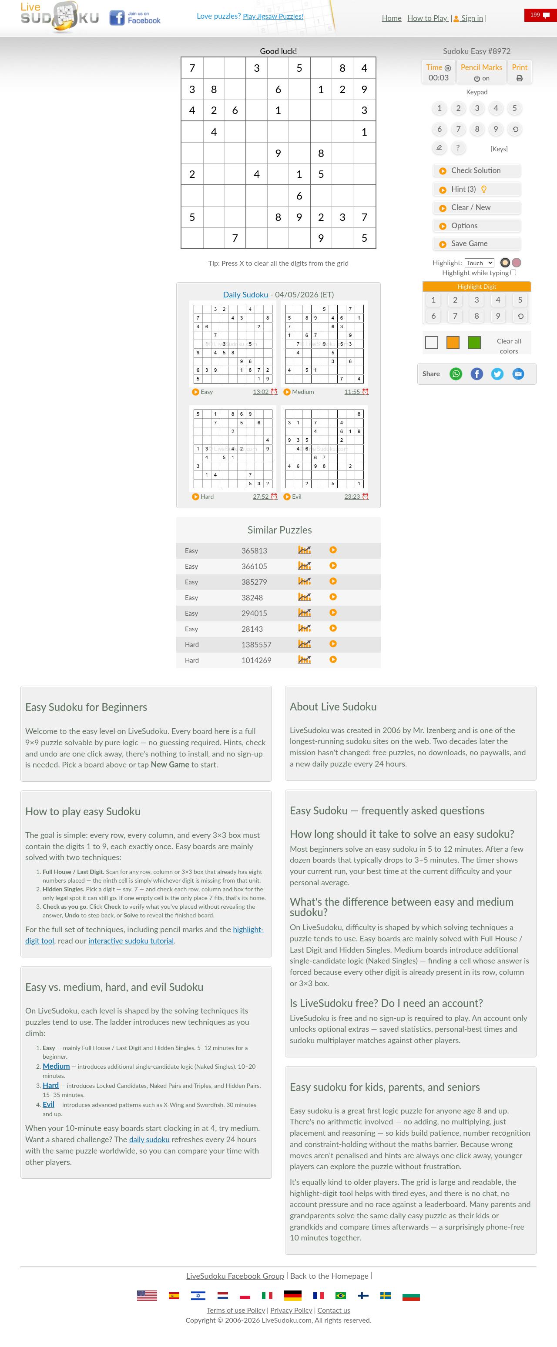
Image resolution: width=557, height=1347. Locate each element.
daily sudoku (149, 1139)
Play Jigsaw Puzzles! (273, 16)
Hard (201, 496)
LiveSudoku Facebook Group (235, 1275)
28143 (252, 628)
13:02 (265, 391)
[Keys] (499, 149)
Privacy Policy (291, 1310)
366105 (254, 566)
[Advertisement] (80, 176)
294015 (254, 613)
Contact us (334, 1310)
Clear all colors (509, 343)
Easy (200, 392)
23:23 (356, 496)
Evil (290, 496)
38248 (252, 597)
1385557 (257, 644)
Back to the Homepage (329, 1275)
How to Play (428, 18)
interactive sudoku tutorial (131, 940)
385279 (254, 582)
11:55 (356, 391)
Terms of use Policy (236, 1310)
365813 (254, 550)
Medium (296, 392)
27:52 (265, 496)
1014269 (257, 660)
